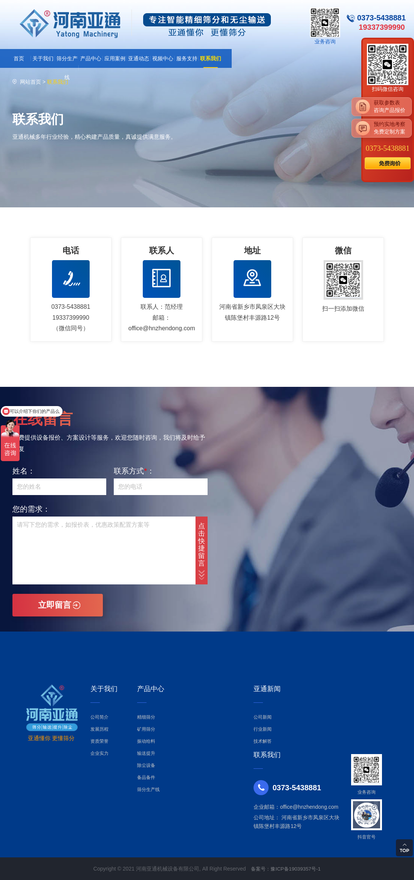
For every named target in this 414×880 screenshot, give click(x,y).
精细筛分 (146, 717)
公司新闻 (263, 717)
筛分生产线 (148, 789)
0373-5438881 (388, 148)
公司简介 (99, 717)
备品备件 (146, 777)
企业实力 (99, 753)
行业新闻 (263, 729)
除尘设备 (146, 765)
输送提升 (146, 753)
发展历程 (99, 729)
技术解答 (263, 741)
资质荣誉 (99, 741)
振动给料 (146, 741)
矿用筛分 (146, 729)
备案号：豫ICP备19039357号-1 (286, 869)
